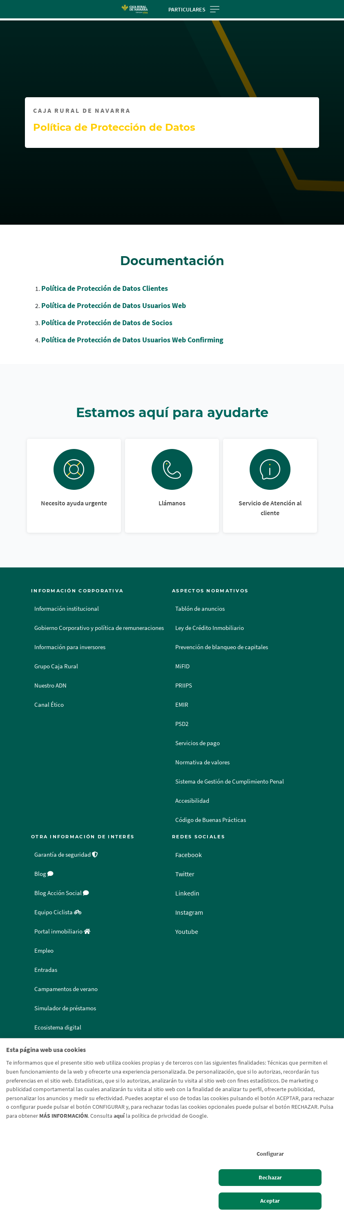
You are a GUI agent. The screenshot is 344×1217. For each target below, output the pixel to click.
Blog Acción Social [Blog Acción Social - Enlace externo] (61, 893)
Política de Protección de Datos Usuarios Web (113, 305)
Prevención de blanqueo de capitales (221, 647)
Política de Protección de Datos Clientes (104, 288)
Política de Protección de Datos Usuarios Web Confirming (132, 339)
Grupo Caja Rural (56, 666)
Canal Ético (49, 704)
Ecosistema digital (57, 1027)
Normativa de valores (202, 762)
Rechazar (270, 1177)
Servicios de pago (197, 743)
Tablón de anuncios (200, 608)
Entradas (45, 970)
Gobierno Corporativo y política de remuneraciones (99, 628)
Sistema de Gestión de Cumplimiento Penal (229, 781)
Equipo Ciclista (57, 912)
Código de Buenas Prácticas (210, 820)
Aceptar (270, 1200)
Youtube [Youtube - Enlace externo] (186, 931)
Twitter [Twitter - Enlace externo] (184, 874)
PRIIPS (183, 685)
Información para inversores (69, 647)
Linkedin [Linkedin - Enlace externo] (187, 893)
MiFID (182, 666)
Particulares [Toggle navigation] (193, 9)
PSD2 (181, 724)
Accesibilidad (192, 800)
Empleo (44, 950)
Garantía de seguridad (66, 854)
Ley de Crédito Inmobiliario (209, 628)
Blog (44, 874)
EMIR (181, 704)
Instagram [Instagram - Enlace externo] (189, 912)
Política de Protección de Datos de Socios (106, 322)
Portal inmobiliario (62, 931)
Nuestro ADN (50, 685)
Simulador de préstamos (65, 1008)
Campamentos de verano (66, 989)
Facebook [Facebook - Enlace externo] (188, 855)
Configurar (270, 1153)
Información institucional (66, 608)
